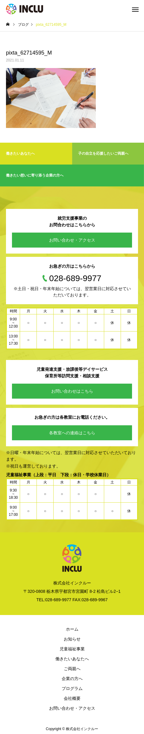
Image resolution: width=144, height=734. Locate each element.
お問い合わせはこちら (72, 391)
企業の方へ (72, 678)
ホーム (72, 629)
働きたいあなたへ (72, 658)
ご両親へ (72, 668)
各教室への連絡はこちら (72, 432)
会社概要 (72, 698)
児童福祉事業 (72, 648)
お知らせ (72, 639)
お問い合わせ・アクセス (72, 240)
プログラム (72, 688)
